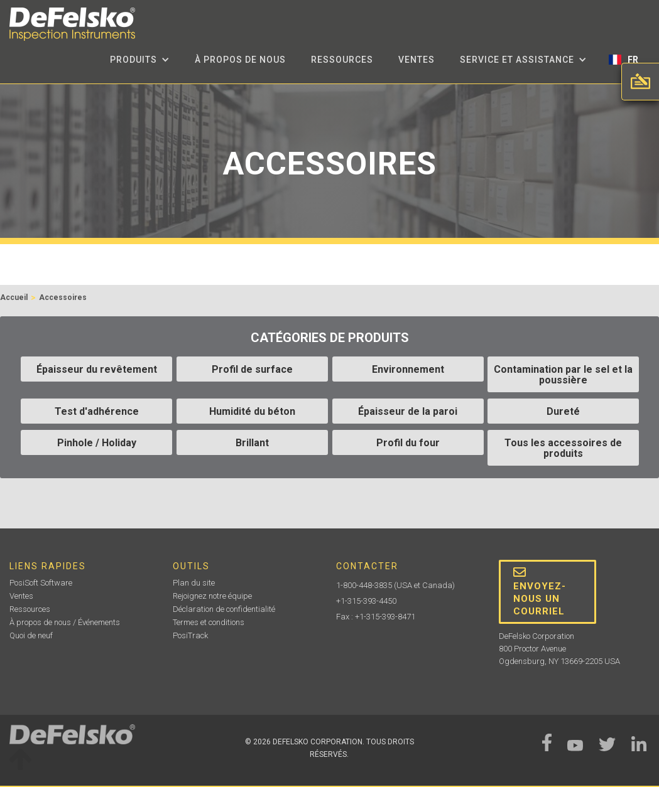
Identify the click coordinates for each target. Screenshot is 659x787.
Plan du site (194, 582)
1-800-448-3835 (364, 585)
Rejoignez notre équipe (212, 596)
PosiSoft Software (40, 582)
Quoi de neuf (31, 635)
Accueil (14, 297)
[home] (72, 24)
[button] (139, 59)
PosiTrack (190, 635)
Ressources (342, 60)
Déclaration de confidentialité (224, 609)
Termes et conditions (208, 622)
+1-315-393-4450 (366, 601)
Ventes (416, 60)
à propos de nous (240, 60)
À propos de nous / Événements (64, 622)
